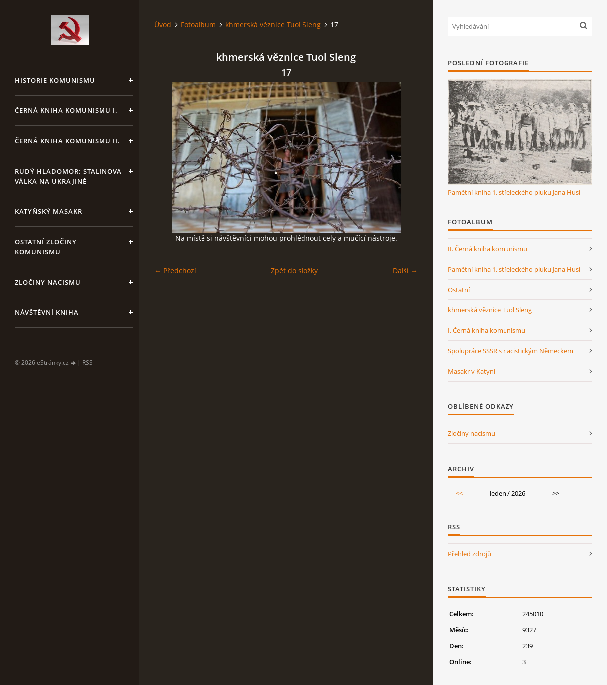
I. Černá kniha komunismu (486, 330)
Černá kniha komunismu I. (66, 110)
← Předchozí (175, 270)
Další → (405, 270)
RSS (87, 362)
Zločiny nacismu (48, 282)
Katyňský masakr (48, 211)
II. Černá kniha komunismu (487, 248)
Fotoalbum (198, 24)
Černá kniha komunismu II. (67, 140)
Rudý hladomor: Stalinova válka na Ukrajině (68, 176)
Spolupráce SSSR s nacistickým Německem (510, 350)
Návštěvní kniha (47, 312)
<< (459, 493)
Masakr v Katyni (471, 371)
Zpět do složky (294, 270)
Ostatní (459, 289)
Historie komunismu (55, 80)
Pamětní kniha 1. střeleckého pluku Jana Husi (514, 192)
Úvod (162, 24)
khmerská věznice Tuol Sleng (273, 24)
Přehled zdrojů (469, 553)
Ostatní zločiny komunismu (46, 246)
